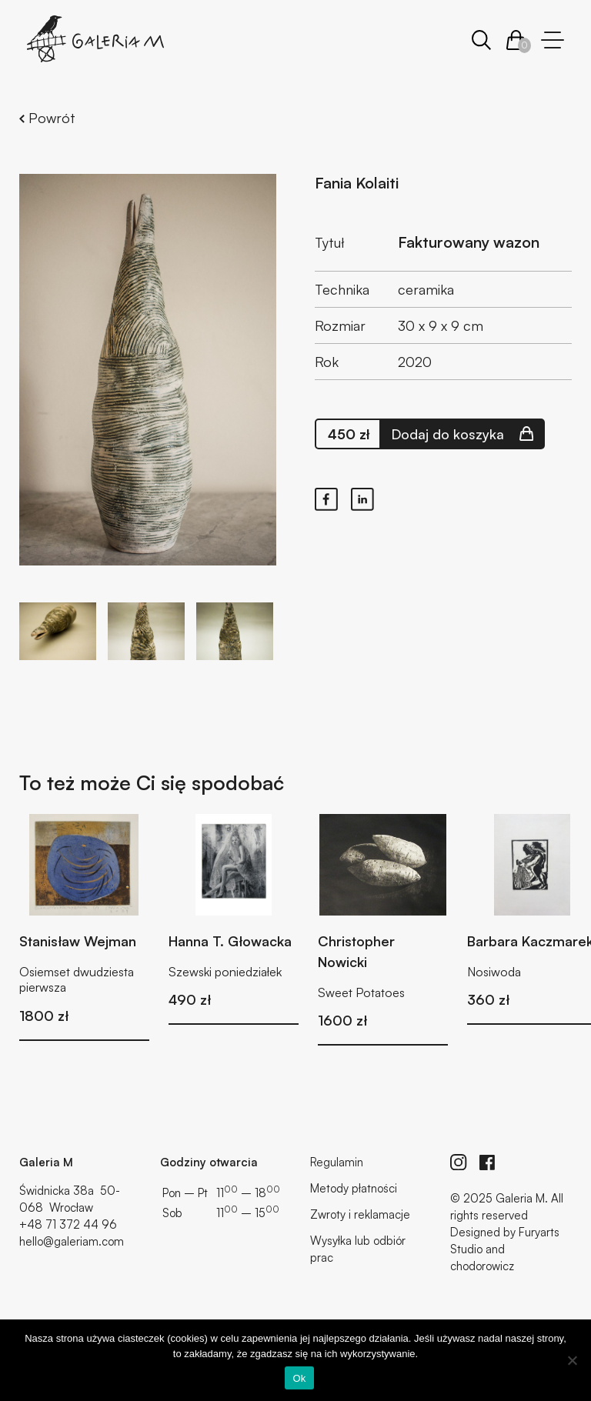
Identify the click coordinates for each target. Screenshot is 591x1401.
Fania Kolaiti (357, 182)
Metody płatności (353, 1188)
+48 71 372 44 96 (68, 1224)
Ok (299, 1378)
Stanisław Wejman (77, 940)
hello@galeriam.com (71, 1241)
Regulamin (336, 1162)
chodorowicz (482, 1266)
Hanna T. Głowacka (230, 940)
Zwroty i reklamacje (360, 1214)
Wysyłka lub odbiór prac (358, 1249)
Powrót (47, 117)
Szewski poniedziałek (225, 971)
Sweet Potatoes (361, 992)
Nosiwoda (494, 971)
